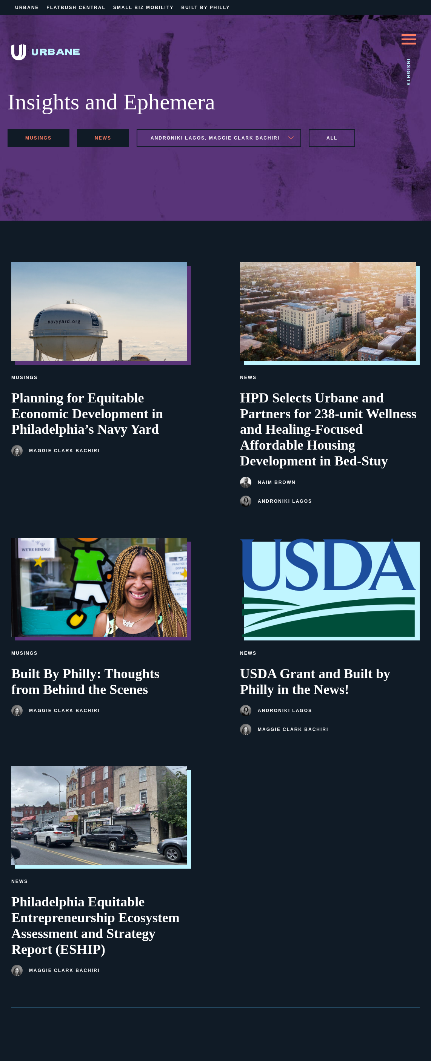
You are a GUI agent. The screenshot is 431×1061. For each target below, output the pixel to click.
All (331, 138)
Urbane (27, 7)
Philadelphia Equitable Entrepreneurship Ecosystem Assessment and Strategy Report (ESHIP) (95, 925)
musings (38, 138)
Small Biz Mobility (143, 7)
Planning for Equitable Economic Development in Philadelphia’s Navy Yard (87, 413)
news (103, 138)
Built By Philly (205, 7)
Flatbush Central (75, 7)
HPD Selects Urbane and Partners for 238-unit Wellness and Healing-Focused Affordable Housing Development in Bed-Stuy (328, 429)
